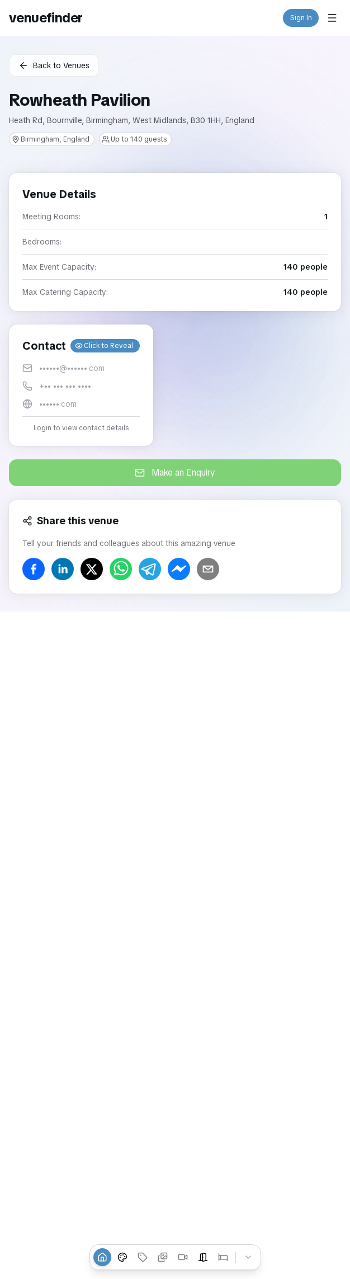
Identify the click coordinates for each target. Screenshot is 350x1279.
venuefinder (45, 17)
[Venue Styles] (122, 1257)
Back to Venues (53, 65)
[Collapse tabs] (248, 1257)
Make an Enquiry (175, 472)
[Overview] (102, 1257)
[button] (81, 385)
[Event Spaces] (203, 1257)
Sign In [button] (301, 17)
